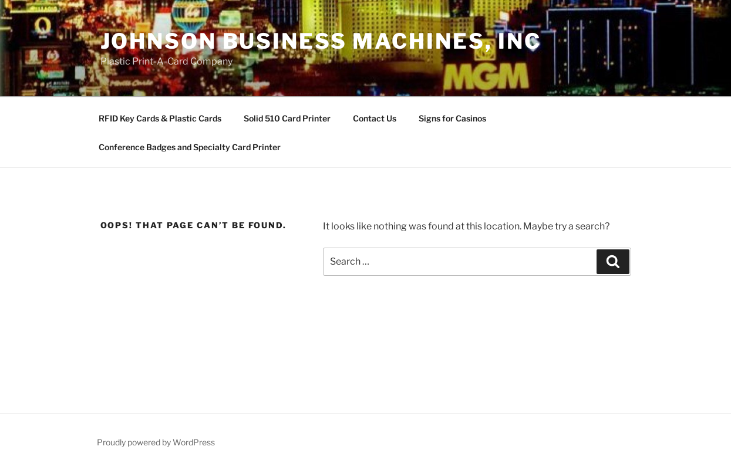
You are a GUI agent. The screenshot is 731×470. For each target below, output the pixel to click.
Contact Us (374, 118)
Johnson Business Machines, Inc (320, 41)
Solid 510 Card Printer (287, 118)
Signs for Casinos (452, 118)
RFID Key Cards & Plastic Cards (160, 118)
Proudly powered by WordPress (156, 442)
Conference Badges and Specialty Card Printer (190, 147)
